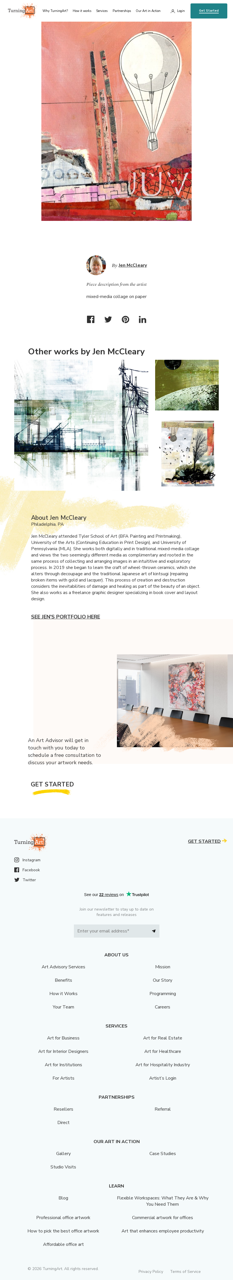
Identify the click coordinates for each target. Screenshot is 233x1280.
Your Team (63, 1007)
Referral (163, 1109)
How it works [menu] (82, 11)
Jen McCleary (133, 265)
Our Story (162, 980)
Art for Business (63, 1038)
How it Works (63, 994)
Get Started (209, 11)
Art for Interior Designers (63, 1051)
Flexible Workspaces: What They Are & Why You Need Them (162, 1201)
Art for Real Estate (162, 1038)
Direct (63, 1122)
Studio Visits (63, 1167)
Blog (63, 1198)
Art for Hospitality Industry (162, 1065)
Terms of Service (185, 1271)
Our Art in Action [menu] (148, 11)
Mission (162, 967)
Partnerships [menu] (122, 11)
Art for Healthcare (162, 1051)
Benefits (63, 980)
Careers (162, 1007)
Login (181, 11)
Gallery (63, 1153)
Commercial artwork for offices (162, 1218)
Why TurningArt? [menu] (55, 11)
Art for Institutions (63, 1065)
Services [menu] (102, 11)
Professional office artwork (63, 1218)
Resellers (63, 1109)
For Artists (63, 1078)
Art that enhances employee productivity (162, 1231)
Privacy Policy (151, 1271)
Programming (162, 994)
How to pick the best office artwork (63, 1231)
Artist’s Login (162, 1078)
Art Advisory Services (63, 967)
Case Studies (162, 1153)
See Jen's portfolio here (65, 616)
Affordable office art (63, 1244)
